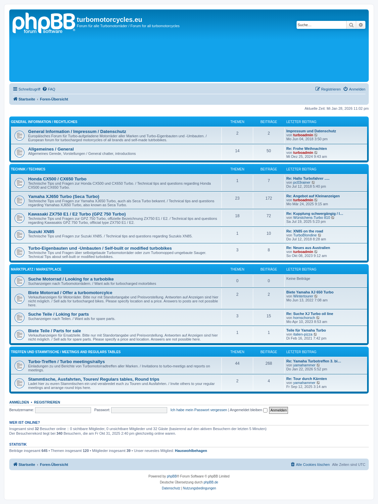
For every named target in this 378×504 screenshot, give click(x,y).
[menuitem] (48, 89)
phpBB (172, 476)
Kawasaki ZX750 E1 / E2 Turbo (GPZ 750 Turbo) (77, 214)
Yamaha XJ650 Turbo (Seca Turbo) (63, 196)
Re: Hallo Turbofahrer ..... (308, 178)
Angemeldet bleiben (248, 410)
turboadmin (303, 135)
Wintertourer (303, 296)
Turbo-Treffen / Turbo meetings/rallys (66, 361)
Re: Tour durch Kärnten (306, 379)
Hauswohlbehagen (191, 451)
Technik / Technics (28, 169)
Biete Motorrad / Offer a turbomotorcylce (70, 292)
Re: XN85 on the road (304, 231)
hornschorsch (304, 318)
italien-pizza (302, 334)
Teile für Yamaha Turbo (306, 330)
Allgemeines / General (51, 149)
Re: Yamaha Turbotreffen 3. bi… (313, 361)
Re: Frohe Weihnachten (306, 149)
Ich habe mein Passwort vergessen (198, 410)
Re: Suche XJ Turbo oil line (309, 314)
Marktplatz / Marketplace (36, 269)
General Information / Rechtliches (44, 122)
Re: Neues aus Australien (308, 248)
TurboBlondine (305, 235)
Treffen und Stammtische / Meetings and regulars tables (65, 352)
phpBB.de (211, 482)
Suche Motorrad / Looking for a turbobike (71, 279)
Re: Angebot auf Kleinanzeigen (313, 196)
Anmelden (19, 402)
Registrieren (47, 402)
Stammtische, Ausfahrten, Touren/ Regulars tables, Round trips (93, 379)
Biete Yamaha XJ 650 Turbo (310, 292)
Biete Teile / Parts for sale (54, 330)
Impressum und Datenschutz (311, 131)
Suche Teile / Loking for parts (58, 314)
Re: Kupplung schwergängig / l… (314, 214)
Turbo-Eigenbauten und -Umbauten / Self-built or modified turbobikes (100, 248)
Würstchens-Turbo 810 (311, 218)
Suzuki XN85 (41, 231)
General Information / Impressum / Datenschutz (77, 131)
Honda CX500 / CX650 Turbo (57, 178)
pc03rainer (301, 182)
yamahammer (304, 365)
